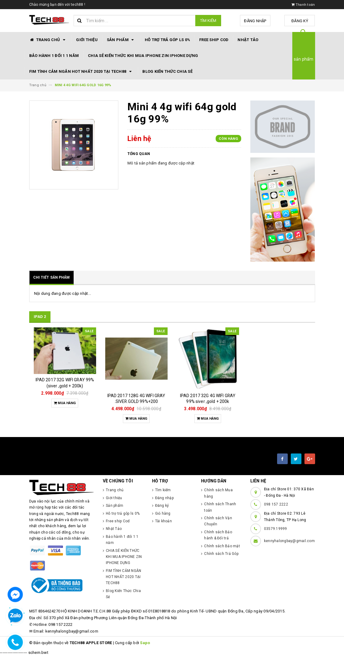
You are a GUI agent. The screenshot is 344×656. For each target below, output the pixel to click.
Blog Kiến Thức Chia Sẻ (167, 71)
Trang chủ (48, 40)
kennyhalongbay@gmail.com (289, 541)
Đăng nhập (255, 21)
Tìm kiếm (208, 20)
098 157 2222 (276, 504)
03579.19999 (275, 529)
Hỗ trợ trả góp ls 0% (167, 39)
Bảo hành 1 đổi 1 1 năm (54, 55)
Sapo (145, 642)
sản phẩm (304, 59)
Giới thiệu (87, 39)
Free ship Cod (213, 39)
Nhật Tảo (248, 39)
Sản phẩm (121, 40)
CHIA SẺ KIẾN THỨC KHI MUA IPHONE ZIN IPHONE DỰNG (143, 55)
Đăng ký (299, 21)
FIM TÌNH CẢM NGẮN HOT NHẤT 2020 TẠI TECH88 (81, 72)
